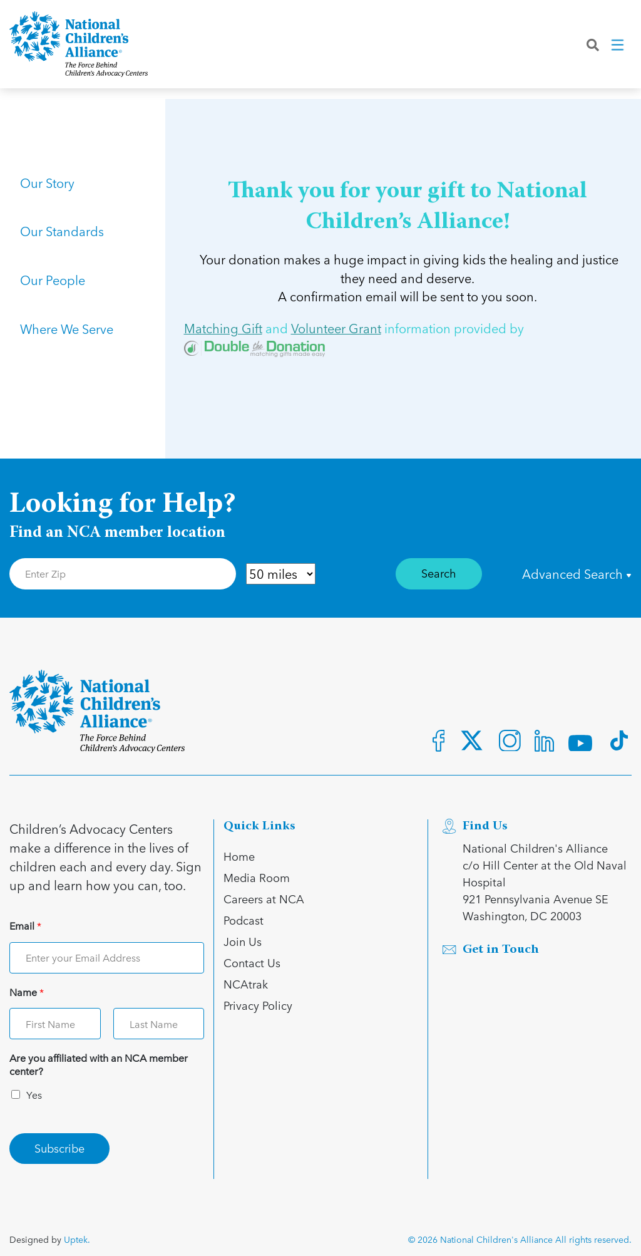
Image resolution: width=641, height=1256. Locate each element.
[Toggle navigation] (618, 49)
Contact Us (251, 962)
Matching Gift (223, 328)
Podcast (243, 919)
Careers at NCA (263, 898)
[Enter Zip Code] (122, 573)
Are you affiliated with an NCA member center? (98, 1065)
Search (438, 572)
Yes (34, 1094)
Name (26, 992)
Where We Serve (68, 355)
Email (25, 926)
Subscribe (59, 1147)
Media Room (256, 877)
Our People (54, 299)
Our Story (49, 186)
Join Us (242, 941)
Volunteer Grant (336, 328)
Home (239, 856)
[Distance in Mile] (280, 573)
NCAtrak (245, 983)
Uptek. (77, 1239)
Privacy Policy (257, 1005)
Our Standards (64, 243)
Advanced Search (577, 573)
